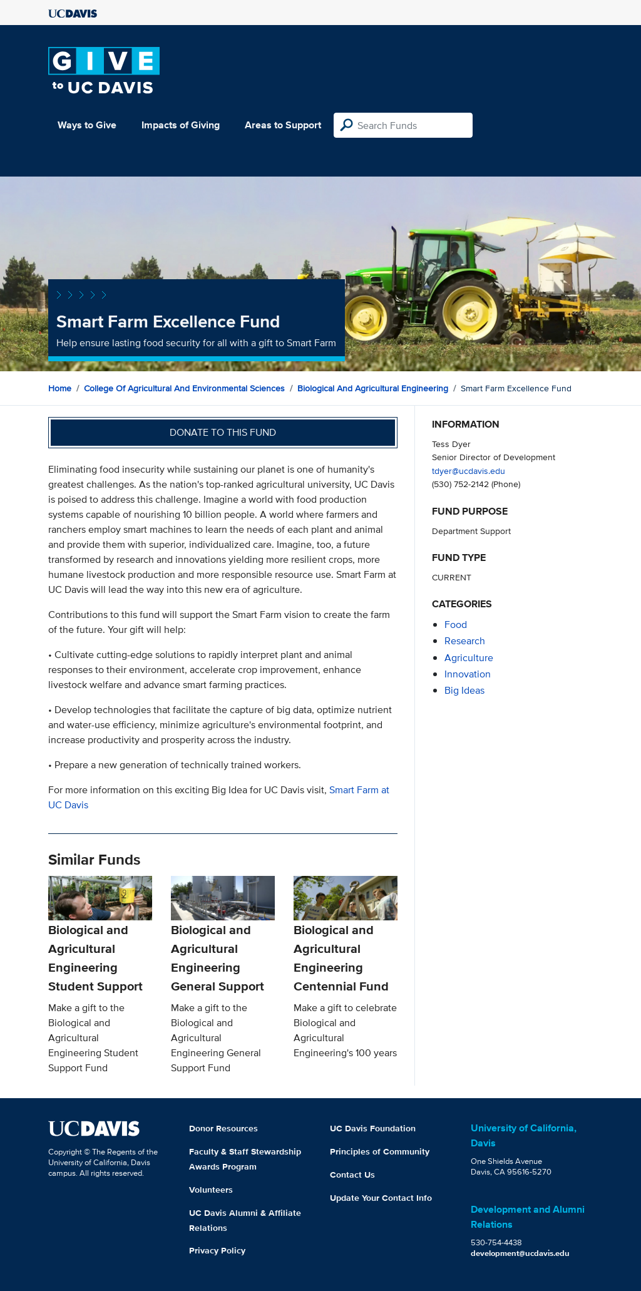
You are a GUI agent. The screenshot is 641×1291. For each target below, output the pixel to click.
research (464, 641)
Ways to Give (87, 125)
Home (59, 388)
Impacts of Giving (180, 125)
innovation (467, 674)
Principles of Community (379, 1151)
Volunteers (211, 1189)
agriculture (468, 658)
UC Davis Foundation (373, 1128)
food (455, 624)
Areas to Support (283, 125)
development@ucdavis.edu (520, 1253)
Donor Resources (223, 1128)
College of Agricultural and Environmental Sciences (184, 388)
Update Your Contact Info (381, 1197)
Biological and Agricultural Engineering (372, 388)
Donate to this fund (223, 432)
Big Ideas (464, 690)
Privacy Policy (217, 1250)
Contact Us (352, 1174)
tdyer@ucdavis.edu (468, 470)
